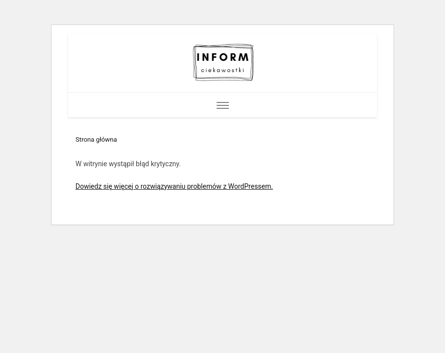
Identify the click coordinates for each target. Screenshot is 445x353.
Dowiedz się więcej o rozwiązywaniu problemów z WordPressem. (174, 186)
